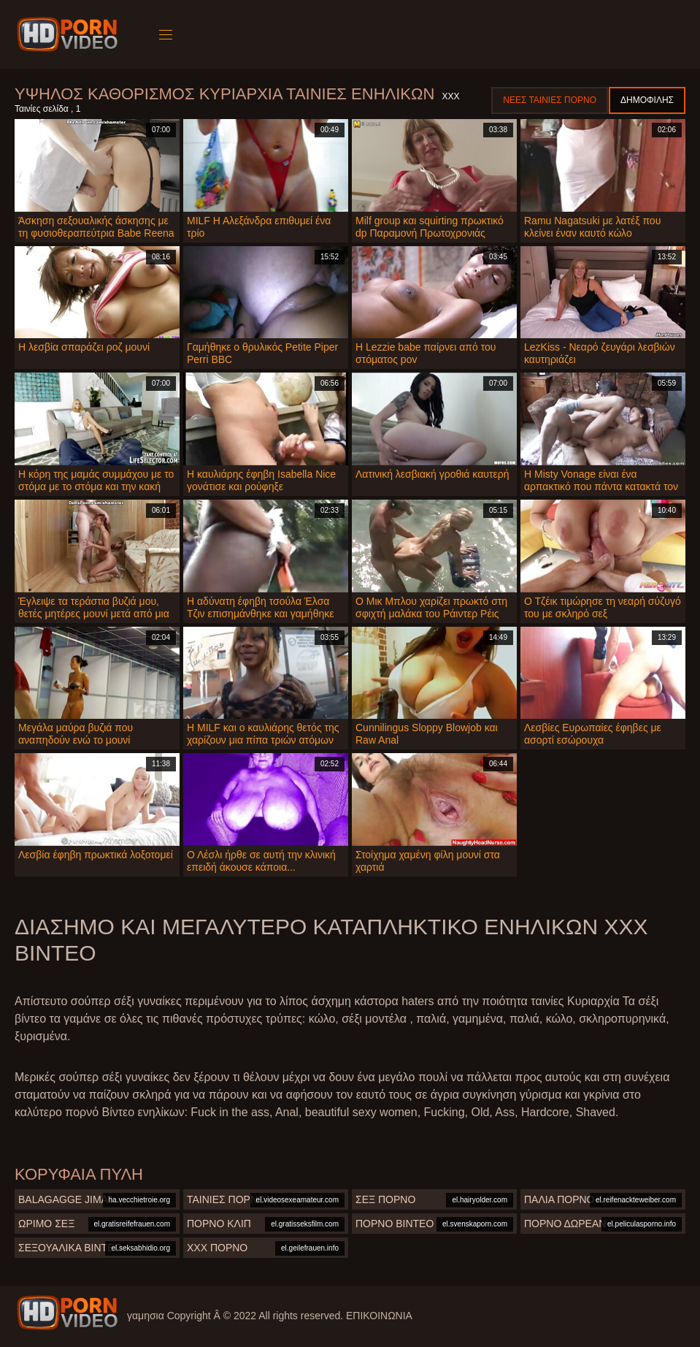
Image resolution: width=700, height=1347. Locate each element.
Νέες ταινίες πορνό (549, 100)
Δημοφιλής (647, 100)
